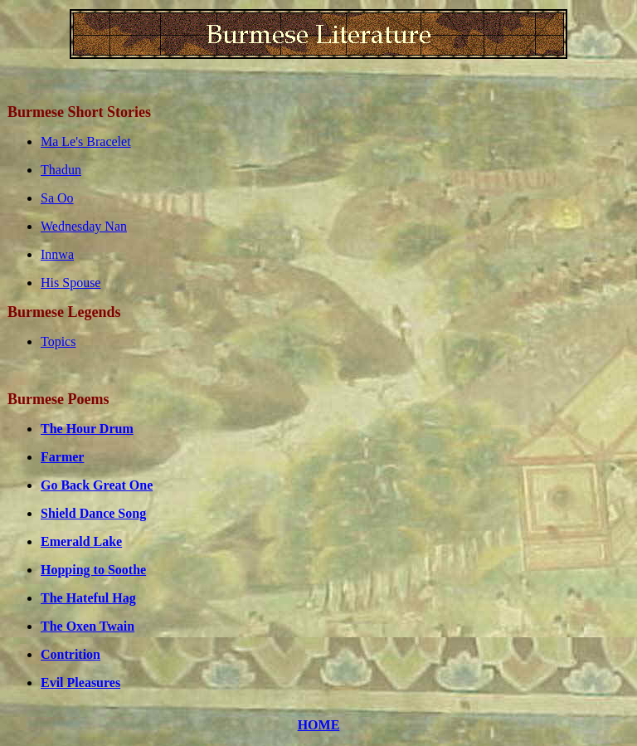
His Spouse (70, 282)
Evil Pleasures (80, 682)
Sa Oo (57, 198)
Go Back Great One (97, 485)
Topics (58, 341)
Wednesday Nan (84, 226)
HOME (319, 725)
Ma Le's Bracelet (86, 141)
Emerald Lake (81, 541)
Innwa (57, 254)
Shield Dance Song (93, 513)
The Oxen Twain (87, 626)
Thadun (61, 170)
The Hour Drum (87, 429)
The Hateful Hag (88, 598)
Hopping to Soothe (93, 570)
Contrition (70, 654)
